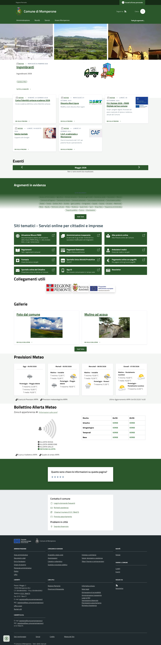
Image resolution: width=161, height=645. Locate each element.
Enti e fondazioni (19, 561)
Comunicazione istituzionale (96, 200)
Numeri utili (18, 609)
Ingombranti (25, 67)
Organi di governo (20, 564)
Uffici (15, 574)
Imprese (101, 203)
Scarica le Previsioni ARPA (27, 399)
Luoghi (118, 568)
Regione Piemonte (21, 2)
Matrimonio (117, 203)
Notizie (118, 555)
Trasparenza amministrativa (113, 207)
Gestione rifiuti (57, 203)
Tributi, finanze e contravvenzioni (93, 561)
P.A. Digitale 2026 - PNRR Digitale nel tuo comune (118, 104)
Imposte (94, 203)
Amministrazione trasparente (92, 595)
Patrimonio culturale (57, 207)
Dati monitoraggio (20, 636)
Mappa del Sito (69, 636)
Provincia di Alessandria (56, 589)
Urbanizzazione (90, 210)
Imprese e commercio (89, 555)
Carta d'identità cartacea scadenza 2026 (32, 100)
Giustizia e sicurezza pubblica (57, 564)
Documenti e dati (20, 558)
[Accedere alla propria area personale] (132, 2)
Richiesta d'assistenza (89, 605)
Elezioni (42, 203)
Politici (16, 571)
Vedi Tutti (80, 216)
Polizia (68, 207)
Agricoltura (60, 197)
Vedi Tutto (80, 349)
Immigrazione (86, 203)
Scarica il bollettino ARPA (26, 454)
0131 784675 (25, 593)
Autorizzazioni (52, 558)
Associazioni (111, 197)
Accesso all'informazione (47, 197)
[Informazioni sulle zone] (48, 412)
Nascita (47, 207)
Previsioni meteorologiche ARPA (53, 399)
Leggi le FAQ (86, 598)
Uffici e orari (18, 606)
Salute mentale (21, 134)
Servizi (47, 20)
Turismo (81, 210)
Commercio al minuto (63, 200)
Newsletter (119, 588)
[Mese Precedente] (22, 167)
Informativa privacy (88, 586)
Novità (37, 20)
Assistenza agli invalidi (86, 197)
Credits (52, 636)
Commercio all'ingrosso (48, 200)
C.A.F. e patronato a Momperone (69, 135)
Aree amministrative (21, 555)
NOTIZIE (21, 64)
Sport (91, 207)
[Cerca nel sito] (142, 11)
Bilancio (119, 197)
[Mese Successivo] (139, 167)
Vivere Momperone (62, 20)
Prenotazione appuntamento (91, 603)
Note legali (85, 589)
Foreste (48, 203)
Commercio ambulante (79, 200)
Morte (41, 207)
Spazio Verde (84, 207)
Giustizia (66, 203)
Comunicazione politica (113, 200)
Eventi (118, 572)
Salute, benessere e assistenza (92, 558)
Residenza (75, 207)
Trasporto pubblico (71, 210)
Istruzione (109, 203)
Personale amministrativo (22, 568)
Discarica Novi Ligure (70, 103)
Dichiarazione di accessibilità (91, 592)
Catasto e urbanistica (55, 561)
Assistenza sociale (100, 197)
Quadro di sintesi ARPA (49, 454)
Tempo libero (99, 207)
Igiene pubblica (75, 203)
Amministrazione (23, 20)
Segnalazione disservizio (90, 600)
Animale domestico (71, 197)
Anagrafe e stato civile (55, 555)
